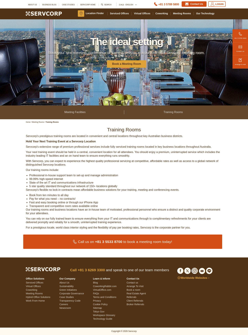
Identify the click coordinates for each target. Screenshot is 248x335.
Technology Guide (102, 318)
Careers (63, 304)
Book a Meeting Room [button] (126, 63)
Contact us (132, 282)
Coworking (162, 13)
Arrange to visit (240, 60)
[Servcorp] (44, 13)
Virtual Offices (142, 13)
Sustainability (66, 286)
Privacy (97, 300)
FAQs (96, 293)
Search (107, 5)
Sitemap (97, 308)
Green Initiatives (68, 289)
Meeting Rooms (182, 13)
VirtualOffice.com (102, 289)
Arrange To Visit (135, 286)
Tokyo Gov (98, 311)
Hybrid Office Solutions (38, 297)
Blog (95, 282)
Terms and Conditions (104, 297)
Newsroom (65, 308)
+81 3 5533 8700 (108, 242)
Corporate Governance (71, 293)
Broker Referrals (135, 304)
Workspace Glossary (104, 315)
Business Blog (49, 5)
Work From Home (35, 300)
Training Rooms (173, 112)
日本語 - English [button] (127, 5)
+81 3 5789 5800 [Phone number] (168, 4)
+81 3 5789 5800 (240, 34)
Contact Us (240, 47)
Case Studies (68, 5)
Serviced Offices (119, 13)
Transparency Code (69, 300)
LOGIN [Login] (217, 4)
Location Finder (95, 13)
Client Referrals (135, 300)
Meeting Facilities (74, 112)
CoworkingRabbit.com (105, 286)
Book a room (133, 289)
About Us (32, 5)
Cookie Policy (100, 304)
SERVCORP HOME (88, 5)
